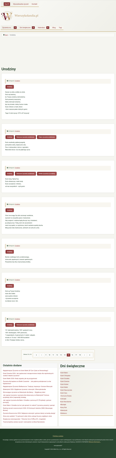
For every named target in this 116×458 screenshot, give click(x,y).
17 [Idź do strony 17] (76, 355)
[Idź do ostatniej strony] (90, 355)
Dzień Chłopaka (65, 375)
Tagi (60, 28)
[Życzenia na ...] (15, 27)
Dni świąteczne (25, 28)
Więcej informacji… (95, 442)
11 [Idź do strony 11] (53, 355)
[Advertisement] (58, 52)
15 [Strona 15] (68, 355)
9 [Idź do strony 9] (45, 355)
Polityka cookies (58, 436)
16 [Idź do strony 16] (72, 355)
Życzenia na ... (7, 28)
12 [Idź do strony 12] (57, 355)
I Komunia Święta (65, 396)
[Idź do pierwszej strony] (36, 355)
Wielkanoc (63, 413)
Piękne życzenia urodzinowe (47, 137)
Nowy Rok (63, 407)
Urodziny (17, 81)
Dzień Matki (64, 387)
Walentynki (63, 410)
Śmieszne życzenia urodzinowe (25, 137)
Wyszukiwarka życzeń (21, 4)
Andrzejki (63, 399)
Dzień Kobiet (64, 384)
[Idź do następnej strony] (84, 355)
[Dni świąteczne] (33, 27)
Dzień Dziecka (64, 381)
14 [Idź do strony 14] (64, 355)
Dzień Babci (64, 373)
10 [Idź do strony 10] (49, 355)
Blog (54, 28)
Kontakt (34, 4)
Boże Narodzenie (65, 402)
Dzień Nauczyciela (66, 390)
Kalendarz (41, 28)
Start (6, 4)
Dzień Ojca (63, 393)
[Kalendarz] (47, 27)
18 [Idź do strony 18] (80, 355)
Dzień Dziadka (64, 378)
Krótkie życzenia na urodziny (47, 173)
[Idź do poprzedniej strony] (41, 355)
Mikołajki (63, 404)
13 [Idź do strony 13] (61, 355)
